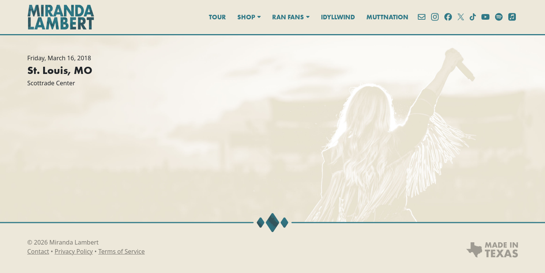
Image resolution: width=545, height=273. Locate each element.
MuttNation (387, 17)
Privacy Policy (73, 251)
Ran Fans (291, 17)
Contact (38, 251)
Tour (217, 17)
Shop (249, 17)
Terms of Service (121, 251)
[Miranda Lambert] (60, 17)
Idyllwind (338, 17)
